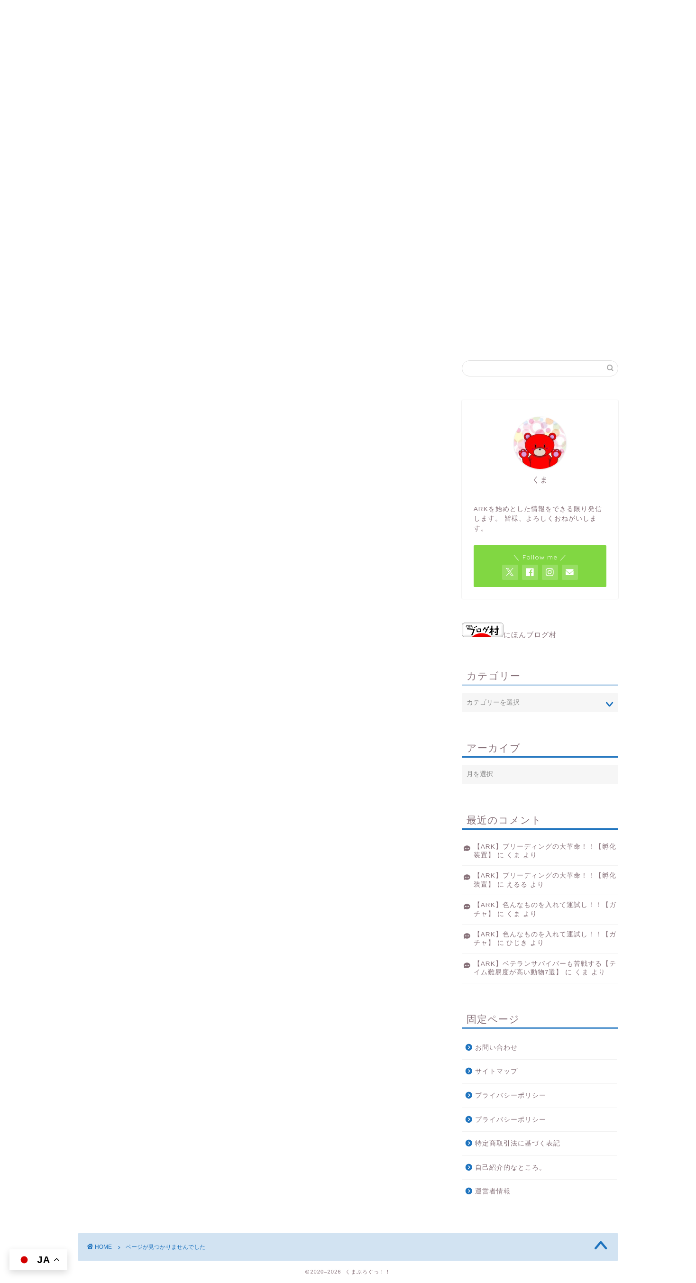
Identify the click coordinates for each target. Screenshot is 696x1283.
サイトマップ (496, 1071)
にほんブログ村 (509, 635)
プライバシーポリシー (510, 1095)
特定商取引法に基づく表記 (517, 1143)
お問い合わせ (496, 1047)
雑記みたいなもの (133, 763)
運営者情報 (493, 1191)
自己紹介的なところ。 (510, 1167)
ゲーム (113, 748)
